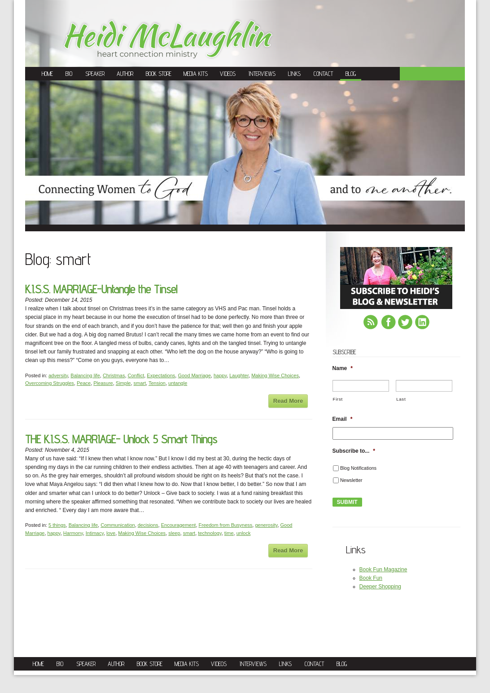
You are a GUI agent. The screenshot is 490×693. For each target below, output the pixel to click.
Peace (84, 383)
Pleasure (103, 383)
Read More (288, 400)
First (338, 399)
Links (294, 73)
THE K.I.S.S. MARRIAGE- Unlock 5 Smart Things (121, 439)
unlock (243, 533)
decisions (148, 525)
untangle (177, 383)
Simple (123, 383)
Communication (118, 525)
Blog (351, 73)
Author (125, 73)
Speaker (95, 73)
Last (401, 399)
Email (342, 419)
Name (342, 368)
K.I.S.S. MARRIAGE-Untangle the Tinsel (101, 289)
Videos (228, 73)
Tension (157, 383)
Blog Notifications (358, 468)
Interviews (262, 73)
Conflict (136, 375)
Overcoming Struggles (49, 383)
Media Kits (196, 73)
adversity (58, 375)
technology (209, 533)
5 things (57, 525)
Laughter (239, 375)
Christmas (114, 375)
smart (140, 383)
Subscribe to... (353, 451)
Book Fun (370, 578)
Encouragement (178, 525)
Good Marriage (194, 375)
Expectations (161, 375)
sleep (174, 533)
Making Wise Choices (275, 375)
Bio (69, 73)
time (229, 533)
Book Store (158, 73)
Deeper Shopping (380, 586)
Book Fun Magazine (383, 569)
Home (47, 73)
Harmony (73, 533)
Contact (323, 73)
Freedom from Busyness (226, 525)
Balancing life (85, 375)
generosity (266, 525)
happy (220, 375)
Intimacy (95, 533)
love (110, 533)
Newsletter (351, 480)
